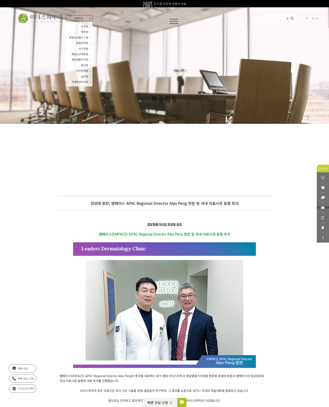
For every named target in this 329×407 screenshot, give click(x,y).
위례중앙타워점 (79, 82)
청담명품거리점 (79, 59)
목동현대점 (82, 43)
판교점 (84, 65)
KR (303, 18)
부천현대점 (82, 70)
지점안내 (78, 18)
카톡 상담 (20, 368)
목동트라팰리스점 (78, 37)
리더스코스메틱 (23, 388)
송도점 (84, 76)
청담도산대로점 (79, 54)
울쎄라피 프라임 (275, 18)
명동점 (84, 32)
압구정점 (83, 48)
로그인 (315, 18)
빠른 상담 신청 (160, 402)
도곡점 (84, 26)
